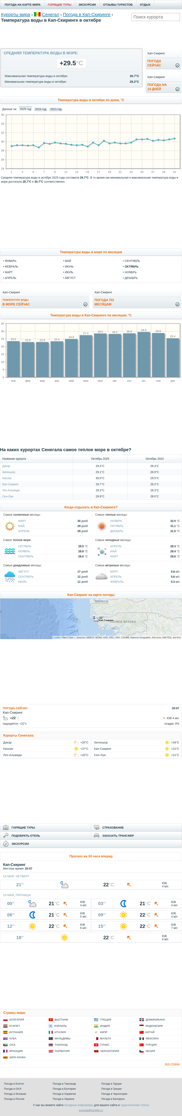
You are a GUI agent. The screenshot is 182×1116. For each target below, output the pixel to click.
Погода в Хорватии (64, 1093)
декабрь (131, 278)
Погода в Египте (14, 1083)
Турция (151, 1044)
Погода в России (14, 1098)
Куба (13, 1038)
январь (10, 260)
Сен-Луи (7, 496)
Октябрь (116, 526)
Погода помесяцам (104, 302)
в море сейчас (16, 302)
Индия (105, 1025)
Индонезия (154, 1025)
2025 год (25, 109)
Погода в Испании (15, 1093)
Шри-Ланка (18, 1057)
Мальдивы (62, 1038)
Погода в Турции (111, 1083)
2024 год (40, 109)
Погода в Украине (63, 1098)
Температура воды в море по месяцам (91, 252)
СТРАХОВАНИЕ (113, 827)
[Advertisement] (91, 35)
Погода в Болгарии (64, 1088)
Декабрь (116, 531)
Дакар (6, 466)
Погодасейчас (154, 63)
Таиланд (61, 1044)
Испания (16, 1032)
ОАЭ (12, 1044)
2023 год (55, 109)
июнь (69, 266)
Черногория (109, 1051)
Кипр (103, 1032)
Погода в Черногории (114, 1093)
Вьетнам (61, 1019)
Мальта (105, 1038)
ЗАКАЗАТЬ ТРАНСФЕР (118, 835)
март (9, 272)
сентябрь (132, 260)
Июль (22, 581)
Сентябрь (26, 556)
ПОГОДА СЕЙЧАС (15, 708)
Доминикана (155, 1019)
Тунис (104, 1044)
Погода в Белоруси (112, 1098)
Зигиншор (8, 472)
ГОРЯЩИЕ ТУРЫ (59, 4)
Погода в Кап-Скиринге (86, 14)
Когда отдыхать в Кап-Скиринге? (91, 507)
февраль (11, 266)
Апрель (24, 531)
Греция (105, 1019)
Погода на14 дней (157, 87)
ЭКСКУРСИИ (87, 4)
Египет (14, 1025)
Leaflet (57, 637)
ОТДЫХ (145, 4)
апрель (10, 278)
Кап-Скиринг (10, 484)
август (70, 278)
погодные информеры (78, 1105)
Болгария (17, 1019)
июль (69, 272)
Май (21, 526)
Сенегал (50, 14)
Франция (16, 1051)
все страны (172, 1064)
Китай (150, 1032)
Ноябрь (116, 521)
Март (22, 521)
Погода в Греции (111, 1088)
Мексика (152, 1038)
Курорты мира (15, 14)
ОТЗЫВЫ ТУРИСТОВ (118, 4)
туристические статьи (135, 1105)
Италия (60, 1032)
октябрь (131, 266)
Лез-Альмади (11, 490)
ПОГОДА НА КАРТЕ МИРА (23, 4)
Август (23, 571)
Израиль (60, 1025)
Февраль (117, 581)
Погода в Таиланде (64, 1083)
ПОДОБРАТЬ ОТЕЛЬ (26, 835)
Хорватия (62, 1051)
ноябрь (131, 272)
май (68, 260)
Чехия (150, 1051)
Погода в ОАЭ (12, 1088)
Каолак (7, 478)
